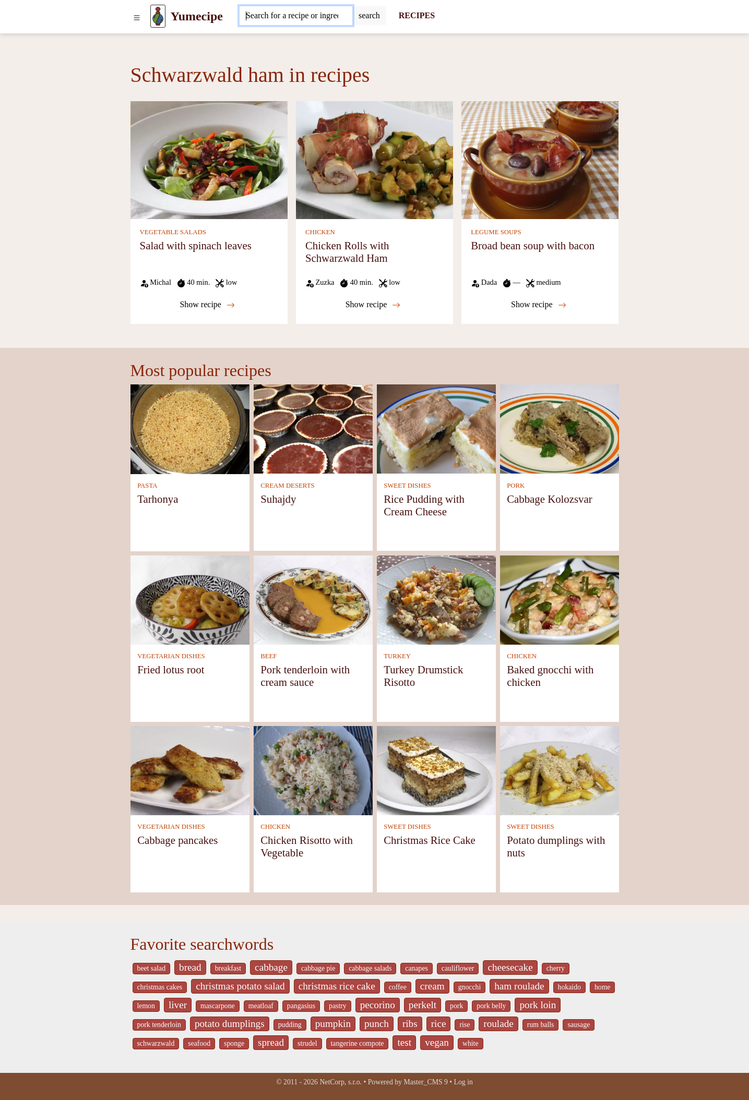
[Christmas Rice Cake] (436, 769)
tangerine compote (357, 1043)
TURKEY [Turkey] (397, 656)
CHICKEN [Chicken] (320, 232)
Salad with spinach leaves (196, 245)
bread (190, 967)
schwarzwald (156, 1043)
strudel (307, 1043)
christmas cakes (160, 987)
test (404, 1042)
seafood (199, 1043)
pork (456, 1006)
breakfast (228, 968)
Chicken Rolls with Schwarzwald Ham (347, 251)
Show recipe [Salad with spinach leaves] (207, 304)
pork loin (537, 1004)
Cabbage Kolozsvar (549, 499)
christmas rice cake (337, 986)
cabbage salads (370, 968)
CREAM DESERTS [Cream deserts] (287, 485)
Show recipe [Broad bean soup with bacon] (538, 304)
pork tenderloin (159, 1025)
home (603, 987)
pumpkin (333, 1023)
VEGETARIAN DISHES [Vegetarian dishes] (171, 656)
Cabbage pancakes (177, 840)
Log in (463, 1082)
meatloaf (261, 1006)
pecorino (377, 1004)
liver (178, 1004)
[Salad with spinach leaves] (209, 159)
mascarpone (217, 1006)
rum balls (540, 1025)
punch (376, 1023)
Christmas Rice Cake (429, 840)
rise (464, 1025)
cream (432, 986)
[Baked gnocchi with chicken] (559, 599)
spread (271, 1042)
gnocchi (469, 987)
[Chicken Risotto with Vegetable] (313, 769)
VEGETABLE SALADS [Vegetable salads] (173, 232)
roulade (498, 1023)
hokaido (569, 987)
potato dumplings (230, 1023)
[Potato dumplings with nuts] (559, 769)
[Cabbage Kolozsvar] (559, 428)
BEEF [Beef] (268, 656)
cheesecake (510, 967)
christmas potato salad (240, 986)
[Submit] (369, 15)
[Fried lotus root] (189, 599)
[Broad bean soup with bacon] (540, 159)
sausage (578, 1025)
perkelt (422, 1004)
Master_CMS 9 (425, 1082)
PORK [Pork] (516, 485)
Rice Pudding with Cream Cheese (424, 505)
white (470, 1043)
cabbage (271, 967)
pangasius (301, 1006)
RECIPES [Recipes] (417, 15)
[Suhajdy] (313, 428)
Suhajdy (278, 499)
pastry (338, 1006)
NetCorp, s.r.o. (340, 1082)
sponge (234, 1043)
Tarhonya (157, 499)
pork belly (491, 1006)
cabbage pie (318, 968)
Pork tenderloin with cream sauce (305, 675)
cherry (555, 968)
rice (438, 1023)
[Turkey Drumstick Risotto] (436, 599)
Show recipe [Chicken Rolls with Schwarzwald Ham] (373, 304)
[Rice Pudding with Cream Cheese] (436, 428)
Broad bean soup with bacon (533, 245)
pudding (290, 1025)
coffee (398, 987)
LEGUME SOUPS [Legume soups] (496, 232)
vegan (437, 1042)
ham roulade (519, 986)
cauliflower (458, 968)
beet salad (151, 968)
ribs (410, 1023)
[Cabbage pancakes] (189, 769)
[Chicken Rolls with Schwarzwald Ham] (374, 159)
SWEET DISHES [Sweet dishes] (407, 485)
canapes (416, 968)
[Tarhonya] (189, 428)
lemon (146, 1006)
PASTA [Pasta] (147, 485)
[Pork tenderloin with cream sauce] (313, 599)
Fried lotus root (170, 669)
